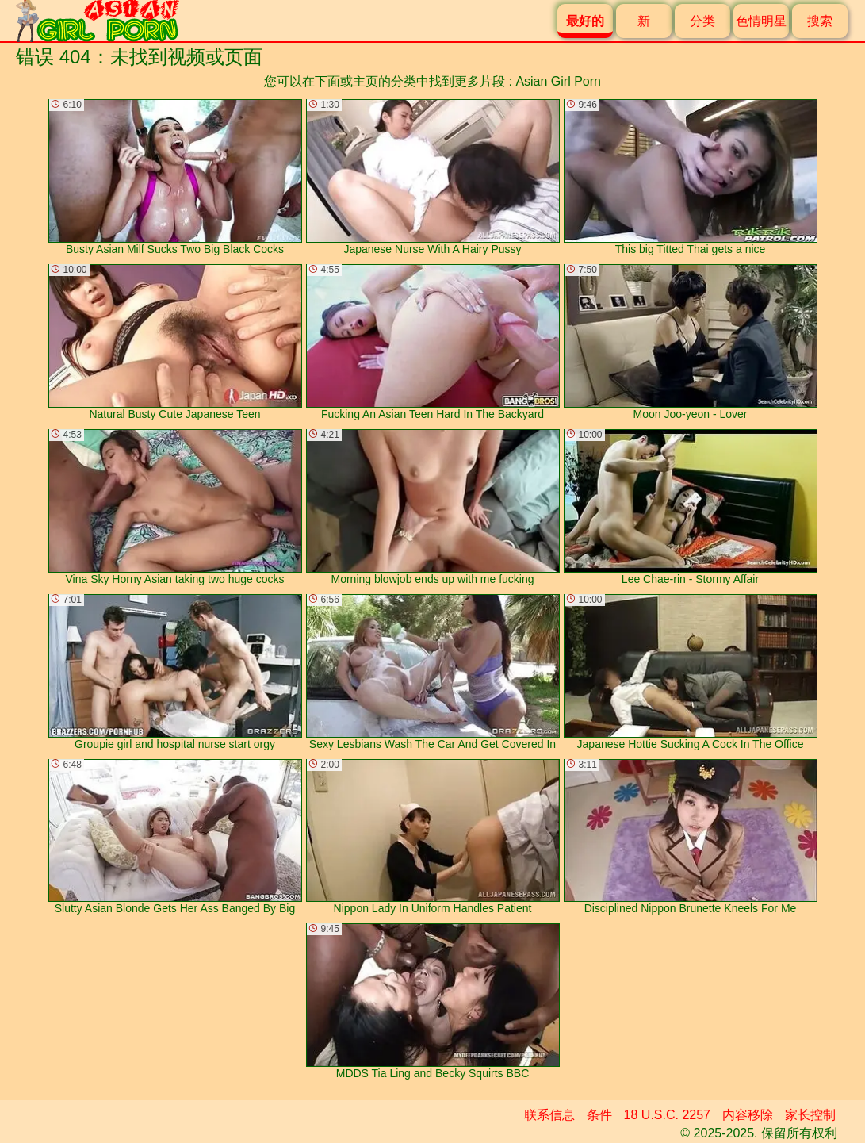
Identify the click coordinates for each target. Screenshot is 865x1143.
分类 (702, 21)
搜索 (819, 21)
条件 (599, 1115)
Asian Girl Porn (558, 81)
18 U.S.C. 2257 (667, 1115)
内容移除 (747, 1115)
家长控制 (810, 1115)
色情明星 (761, 21)
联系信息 (549, 1115)
